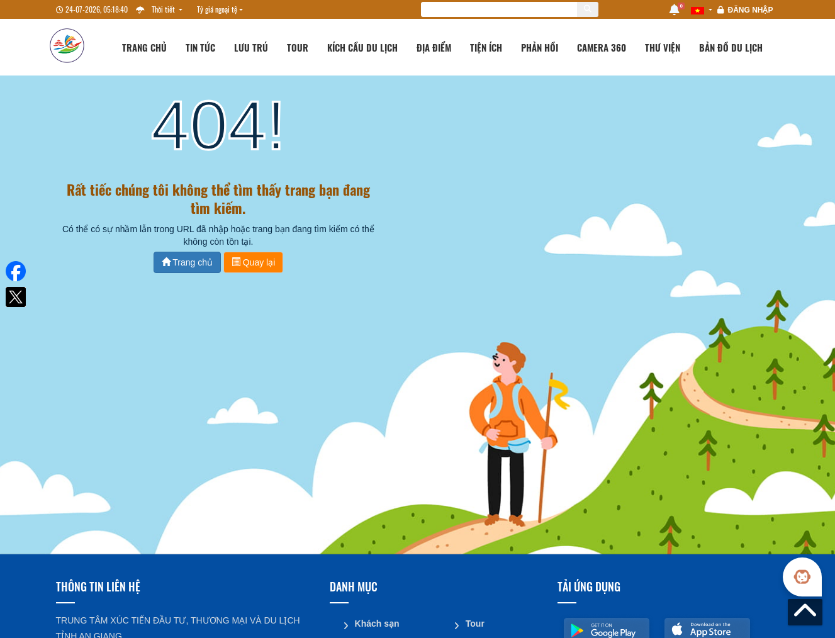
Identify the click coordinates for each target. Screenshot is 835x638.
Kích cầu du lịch (362, 47)
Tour (297, 47)
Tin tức (200, 47)
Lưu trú (251, 47)
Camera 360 (601, 47)
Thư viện (662, 47)
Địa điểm (434, 47)
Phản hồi (539, 47)
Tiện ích (486, 47)
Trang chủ (144, 47)
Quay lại (253, 262)
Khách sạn (377, 623)
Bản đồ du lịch (731, 47)
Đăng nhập (750, 10)
